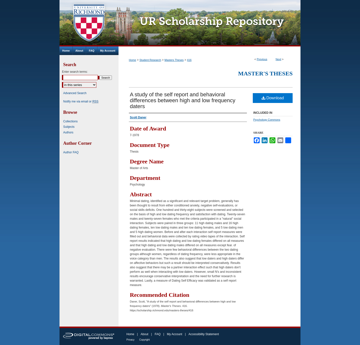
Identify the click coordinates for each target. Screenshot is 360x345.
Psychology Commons (266, 119)
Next (278, 59)
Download (273, 98)
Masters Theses (174, 59)
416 (189, 59)
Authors (68, 132)
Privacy (130, 339)
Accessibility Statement (204, 334)
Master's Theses (265, 73)
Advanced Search (75, 93)
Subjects (69, 127)
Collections (70, 121)
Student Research (150, 59)
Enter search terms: (75, 71)
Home (132, 59)
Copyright (144, 339)
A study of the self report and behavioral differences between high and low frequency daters (182, 100)
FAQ (158, 334)
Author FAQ (71, 152)
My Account (174, 334)
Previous (262, 59)
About (144, 334)
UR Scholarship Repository (209, 23)
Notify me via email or (80, 101)
